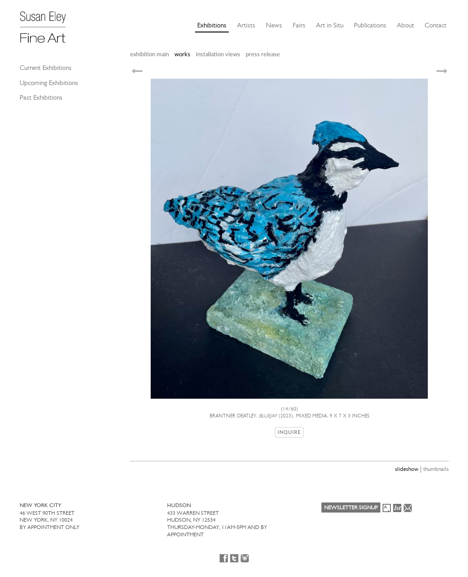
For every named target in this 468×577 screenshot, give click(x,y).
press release (263, 55)
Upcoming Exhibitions (49, 83)
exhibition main (149, 55)
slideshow (406, 468)
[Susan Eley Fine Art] (47, 24)
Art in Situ (329, 25)
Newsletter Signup (351, 507)
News (274, 25)
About (405, 25)
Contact (436, 25)
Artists (246, 25)
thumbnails (436, 468)
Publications (370, 25)
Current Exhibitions (46, 68)
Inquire (289, 432)
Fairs (299, 25)
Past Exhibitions (41, 97)
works (182, 55)
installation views (218, 55)
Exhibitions (211, 25)
